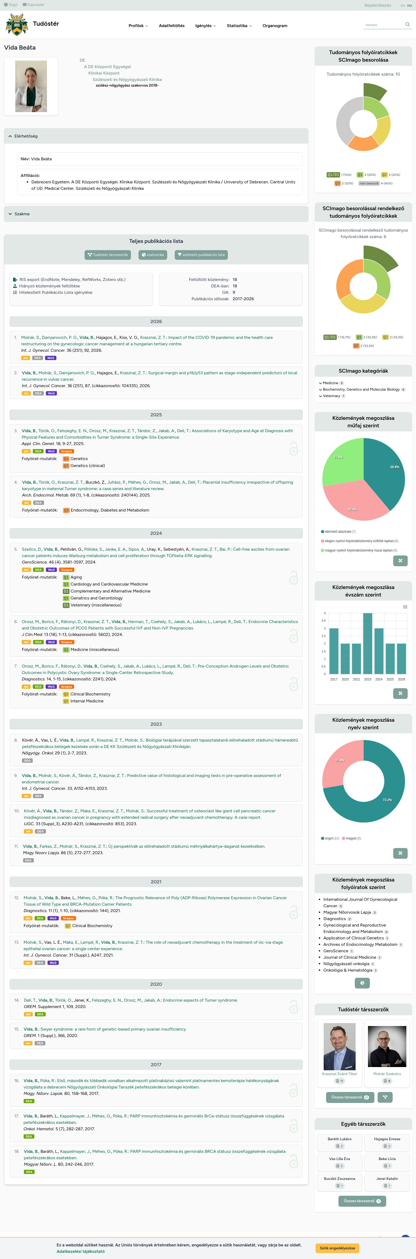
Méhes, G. (137, 482)
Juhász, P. (116, 482)
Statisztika (239, 25)
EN (403, 6)
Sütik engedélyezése (337, 1248)
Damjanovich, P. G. (59, 337)
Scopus (66, 451)
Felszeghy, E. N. (72, 430)
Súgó (10, 4)
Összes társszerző (350, 1097)
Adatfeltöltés (172, 25)
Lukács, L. (202, 621)
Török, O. (46, 430)
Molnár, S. (30, 337)
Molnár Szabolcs (387, 1074)
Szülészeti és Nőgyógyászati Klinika (127, 79)
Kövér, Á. (67, 775)
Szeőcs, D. (32, 549)
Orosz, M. (98, 430)
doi (25, 358)
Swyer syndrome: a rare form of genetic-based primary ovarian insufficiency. (114, 1029)
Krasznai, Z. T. (153, 337)
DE (82, 60)
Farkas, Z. (49, 846)
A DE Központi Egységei (107, 66)
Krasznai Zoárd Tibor (339, 1074)
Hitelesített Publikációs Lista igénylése (52, 292)
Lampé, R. (222, 621)
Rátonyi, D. (71, 621)
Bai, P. (225, 549)
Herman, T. (138, 621)
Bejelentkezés (377, 5)
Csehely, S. (161, 621)
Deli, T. (183, 430)
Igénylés (205, 25)
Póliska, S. (93, 549)
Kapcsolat (33, 4)
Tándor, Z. (146, 430)
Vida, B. (86, 337)
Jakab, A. (166, 430)
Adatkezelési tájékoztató (81, 1251)
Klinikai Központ (103, 73)
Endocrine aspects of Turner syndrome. (200, 1000)
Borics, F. (50, 621)
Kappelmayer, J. (75, 1116)
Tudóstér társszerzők (108, 255)
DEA (37, 358)
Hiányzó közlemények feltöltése (46, 285)
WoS (50, 358)
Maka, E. (88, 810)
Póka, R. (105, 897)
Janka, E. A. (115, 549)
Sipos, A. (136, 549)
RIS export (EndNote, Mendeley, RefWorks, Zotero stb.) (69, 279)
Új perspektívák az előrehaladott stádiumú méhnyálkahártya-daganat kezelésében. (186, 846)
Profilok (138, 25)
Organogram (275, 25)
